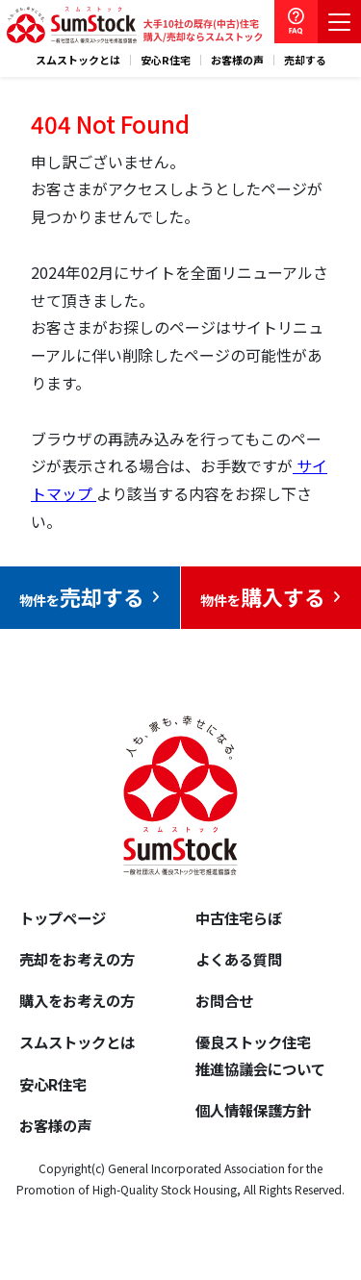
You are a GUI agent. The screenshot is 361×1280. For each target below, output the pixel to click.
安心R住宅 (166, 60)
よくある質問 (238, 958)
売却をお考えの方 (77, 958)
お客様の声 (237, 60)
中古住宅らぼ (238, 917)
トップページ (62, 917)
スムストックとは (78, 60)
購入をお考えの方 (77, 1000)
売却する (305, 60)
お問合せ (224, 1000)
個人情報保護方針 (253, 1109)
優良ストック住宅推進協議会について (260, 1055)
